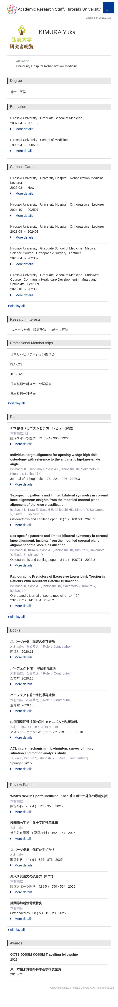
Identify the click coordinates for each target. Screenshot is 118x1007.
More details (21, 129)
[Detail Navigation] (108, 7)
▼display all (16, 306)
